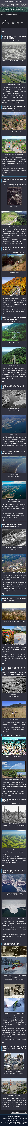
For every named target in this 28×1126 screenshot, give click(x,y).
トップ (2, 14)
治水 (3, 22)
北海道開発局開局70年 (14, 1)
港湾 (13, 22)
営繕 (18, 24)
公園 (22, 22)
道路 (8, 22)
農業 (3, 24)
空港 (18, 22)
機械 (13, 24)
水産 (8, 24)
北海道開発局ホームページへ (19, 1112)
